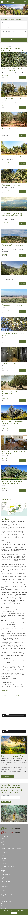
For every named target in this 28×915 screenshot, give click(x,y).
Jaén (16, 693)
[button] (0, 9)
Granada (3, 697)
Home (2, 46)
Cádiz (2, 693)
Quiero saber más (7, 776)
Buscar (14, 40)
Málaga (17, 695)
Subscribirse (6, 802)
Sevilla (16, 697)
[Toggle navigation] (25, 2)
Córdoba (3, 695)
